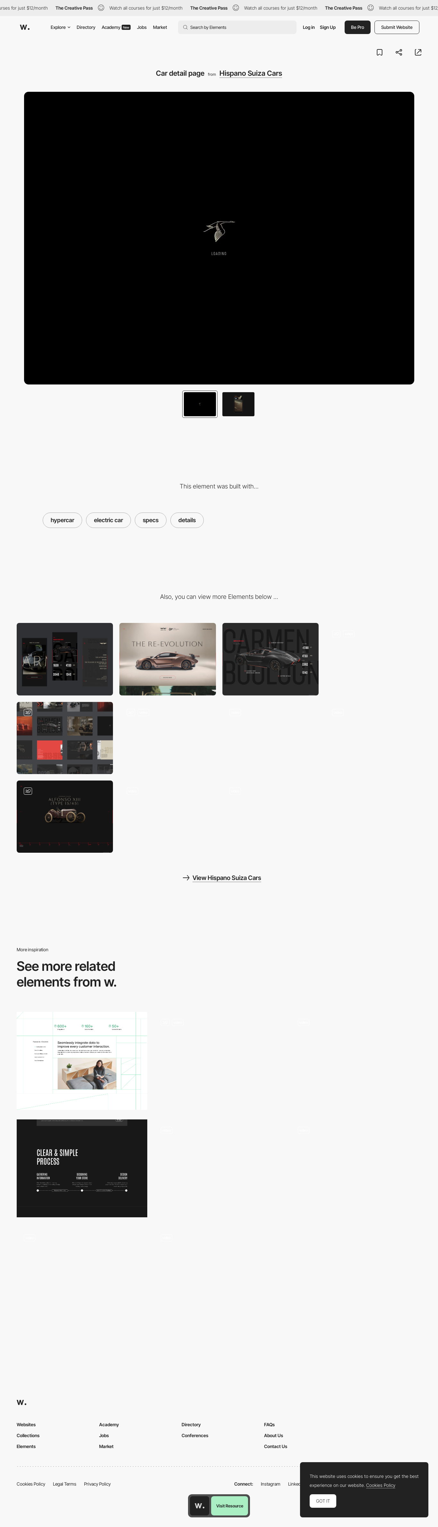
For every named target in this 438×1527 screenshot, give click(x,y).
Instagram (270, 1484)
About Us (273, 1435)
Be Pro (357, 27)
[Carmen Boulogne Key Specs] (270, 659)
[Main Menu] (373, 659)
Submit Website (397, 27)
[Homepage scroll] (167, 738)
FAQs (269, 1424)
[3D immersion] (82, 1276)
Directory (86, 27)
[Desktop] (167, 659)
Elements (26, 1446)
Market (160, 27)
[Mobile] (65, 659)
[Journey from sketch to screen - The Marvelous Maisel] (219, 1273)
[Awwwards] (25, 27)
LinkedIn (296, 1484)
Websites (26, 1424)
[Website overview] (65, 738)
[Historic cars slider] (65, 817)
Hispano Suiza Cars (250, 73)
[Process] (82, 1168)
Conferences (195, 1435)
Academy (116, 27)
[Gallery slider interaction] (270, 817)
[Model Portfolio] (219, 1168)
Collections (28, 1435)
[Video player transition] (373, 738)
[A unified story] (82, 1061)
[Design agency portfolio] (356, 1061)
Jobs (142, 27)
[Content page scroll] (167, 817)
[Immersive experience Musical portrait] (356, 1168)
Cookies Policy (31, 1484)
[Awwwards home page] (199, 1505)
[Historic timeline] (270, 738)
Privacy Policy (97, 1484)
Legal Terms (64, 1484)
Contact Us (275, 1446)
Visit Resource (229, 1505)
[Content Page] (219, 1061)
